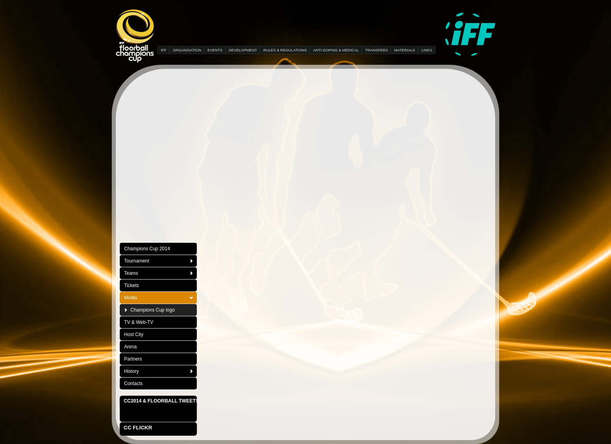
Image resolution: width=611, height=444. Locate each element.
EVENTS (215, 50)
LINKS (426, 50)
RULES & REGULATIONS (285, 50)
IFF (163, 50)
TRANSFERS (376, 50)
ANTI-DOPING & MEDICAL (336, 50)
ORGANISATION (187, 50)
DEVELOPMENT (243, 50)
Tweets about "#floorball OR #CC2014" (154, 414)
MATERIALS (404, 50)
